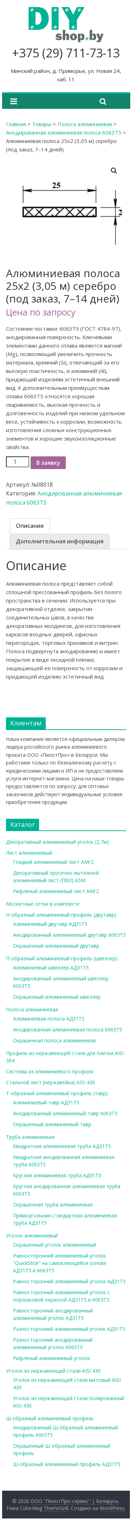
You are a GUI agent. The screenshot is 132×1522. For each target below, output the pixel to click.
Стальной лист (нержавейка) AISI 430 (50, 1082)
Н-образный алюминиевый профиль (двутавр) (61, 914)
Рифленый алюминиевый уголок (51, 1358)
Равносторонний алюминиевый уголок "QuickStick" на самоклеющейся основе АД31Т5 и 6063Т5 (60, 1263)
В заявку (48, 463)
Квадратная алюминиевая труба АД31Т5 (62, 1146)
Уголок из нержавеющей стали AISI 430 (53, 1370)
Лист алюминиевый (29, 852)
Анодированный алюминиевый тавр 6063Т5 (65, 1113)
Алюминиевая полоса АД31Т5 (48, 1018)
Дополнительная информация (59, 541)
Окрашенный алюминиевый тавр (52, 1124)
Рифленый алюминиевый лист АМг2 (56, 891)
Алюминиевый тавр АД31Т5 (46, 1102)
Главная (16, 123)
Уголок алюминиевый (32, 1235)
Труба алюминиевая (30, 1137)
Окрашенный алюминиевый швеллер (57, 996)
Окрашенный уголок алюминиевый (54, 1244)
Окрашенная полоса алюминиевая (54, 1040)
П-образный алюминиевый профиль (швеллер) (62, 958)
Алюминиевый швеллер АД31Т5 (51, 967)
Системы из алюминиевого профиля (49, 1071)
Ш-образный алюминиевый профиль (50, 1418)
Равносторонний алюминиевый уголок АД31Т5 (69, 1281)
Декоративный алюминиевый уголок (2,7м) (57, 841)
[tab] (30, 526)
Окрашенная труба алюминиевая (53, 1204)
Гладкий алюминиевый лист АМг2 (53, 862)
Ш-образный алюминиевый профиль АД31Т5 (66, 1464)
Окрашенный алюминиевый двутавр (56, 945)
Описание (30, 526)
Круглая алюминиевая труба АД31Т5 (57, 1175)
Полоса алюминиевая (84, 123)
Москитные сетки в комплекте (43, 903)
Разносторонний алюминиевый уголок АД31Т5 (69, 1328)
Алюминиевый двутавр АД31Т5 (50, 924)
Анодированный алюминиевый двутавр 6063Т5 (69, 934)
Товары (41, 123)
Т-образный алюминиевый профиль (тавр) (57, 1093)
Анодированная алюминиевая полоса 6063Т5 (63, 132)
